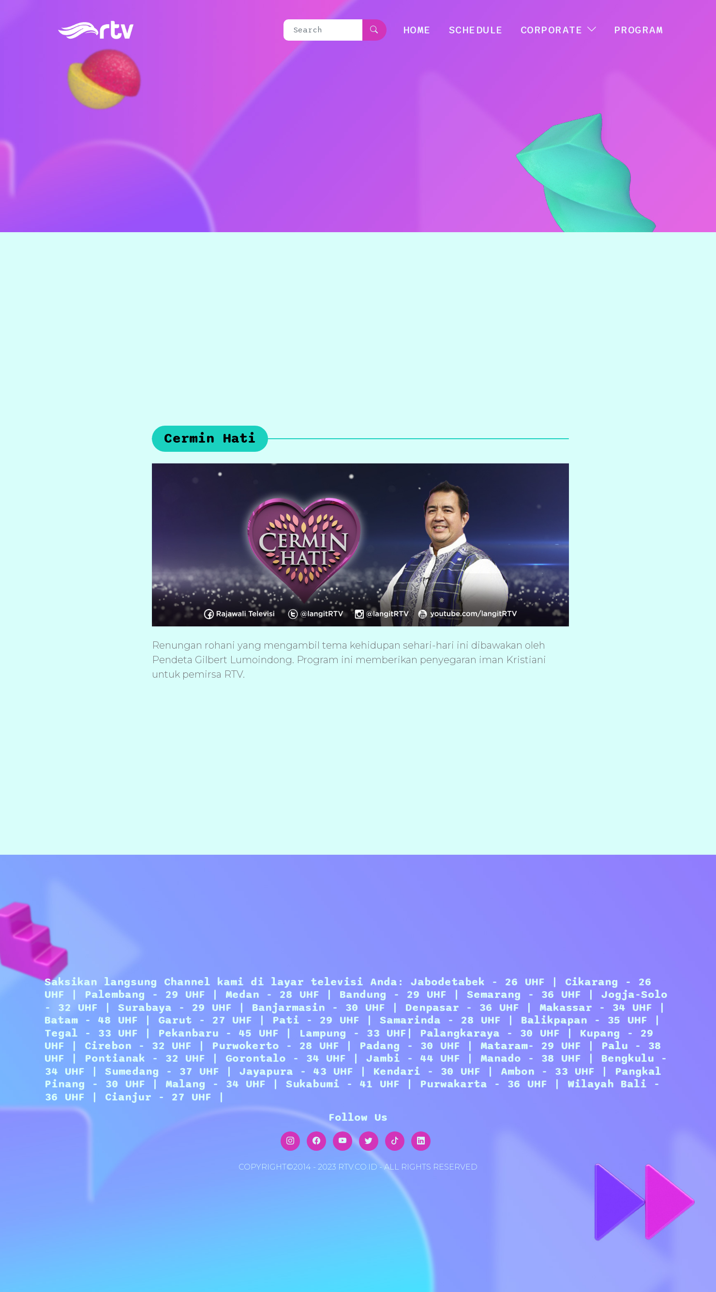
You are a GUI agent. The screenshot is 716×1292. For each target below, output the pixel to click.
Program (638, 30)
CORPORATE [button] (552, 30)
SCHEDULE (475, 30)
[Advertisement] (358, 304)
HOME (417, 30)
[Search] (323, 30)
